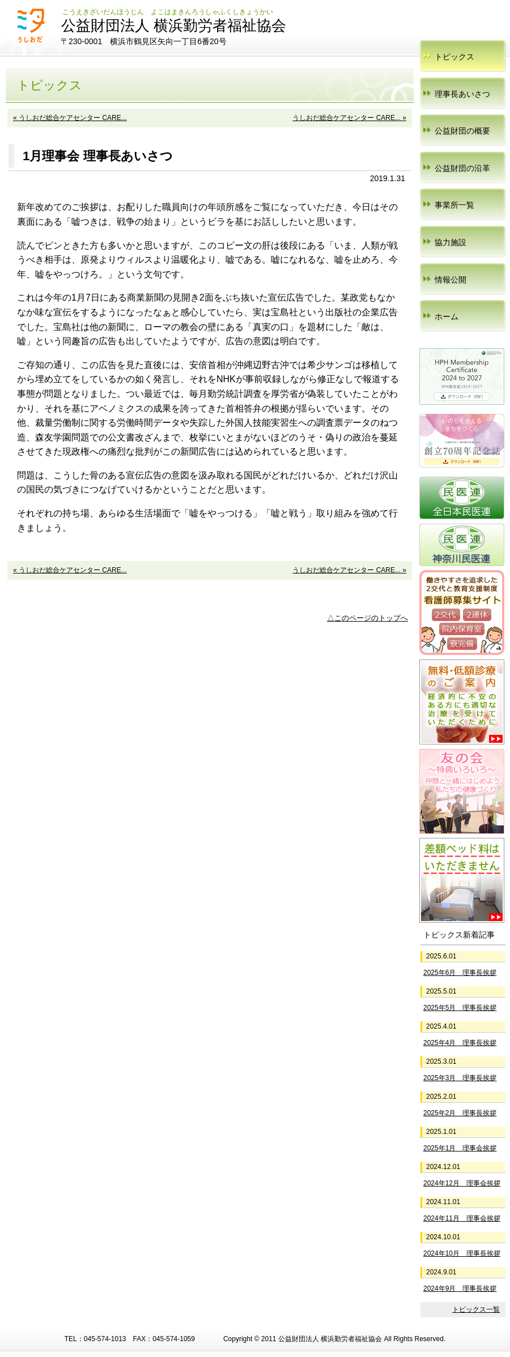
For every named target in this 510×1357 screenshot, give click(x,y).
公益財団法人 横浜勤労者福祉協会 (173, 25)
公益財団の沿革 (462, 168)
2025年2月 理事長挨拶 (459, 1113)
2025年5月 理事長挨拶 (459, 1008)
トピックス (454, 56)
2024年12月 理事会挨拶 (461, 1183)
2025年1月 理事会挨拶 (459, 1148)
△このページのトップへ (367, 618)
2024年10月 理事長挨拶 (461, 1253)
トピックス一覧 (476, 1309)
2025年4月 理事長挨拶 (459, 1043)
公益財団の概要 (462, 130)
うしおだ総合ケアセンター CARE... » (349, 118)
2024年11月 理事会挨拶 (461, 1218)
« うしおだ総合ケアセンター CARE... (70, 118)
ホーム (446, 316)
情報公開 (450, 279)
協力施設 (450, 242)
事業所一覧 (454, 204)
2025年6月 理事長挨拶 (459, 973)
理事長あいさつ (462, 94)
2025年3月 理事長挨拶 (459, 1078)
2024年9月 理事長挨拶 (459, 1288)
